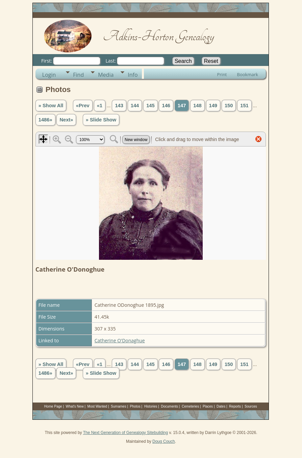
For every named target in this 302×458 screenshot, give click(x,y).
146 (166, 105)
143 (119, 105)
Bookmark (247, 74)
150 (229, 105)
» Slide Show (101, 119)
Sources (251, 406)
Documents (169, 406)
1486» (45, 119)
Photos (135, 406)
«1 (99, 105)
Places (208, 406)
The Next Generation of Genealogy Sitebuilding (125, 432)
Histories (150, 406)
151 (244, 105)
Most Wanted (97, 406)
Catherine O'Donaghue (120, 340)
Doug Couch (163, 441)
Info (132, 74)
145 (150, 105)
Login (49, 74)
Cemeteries (190, 406)
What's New (75, 406)
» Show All (51, 105)
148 (197, 105)
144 (135, 105)
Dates (221, 406)
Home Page (53, 406)
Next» (66, 119)
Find (78, 74)
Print (222, 74)
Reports (235, 406)
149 (213, 105)
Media (106, 74)
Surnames (118, 406)
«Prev (83, 105)
